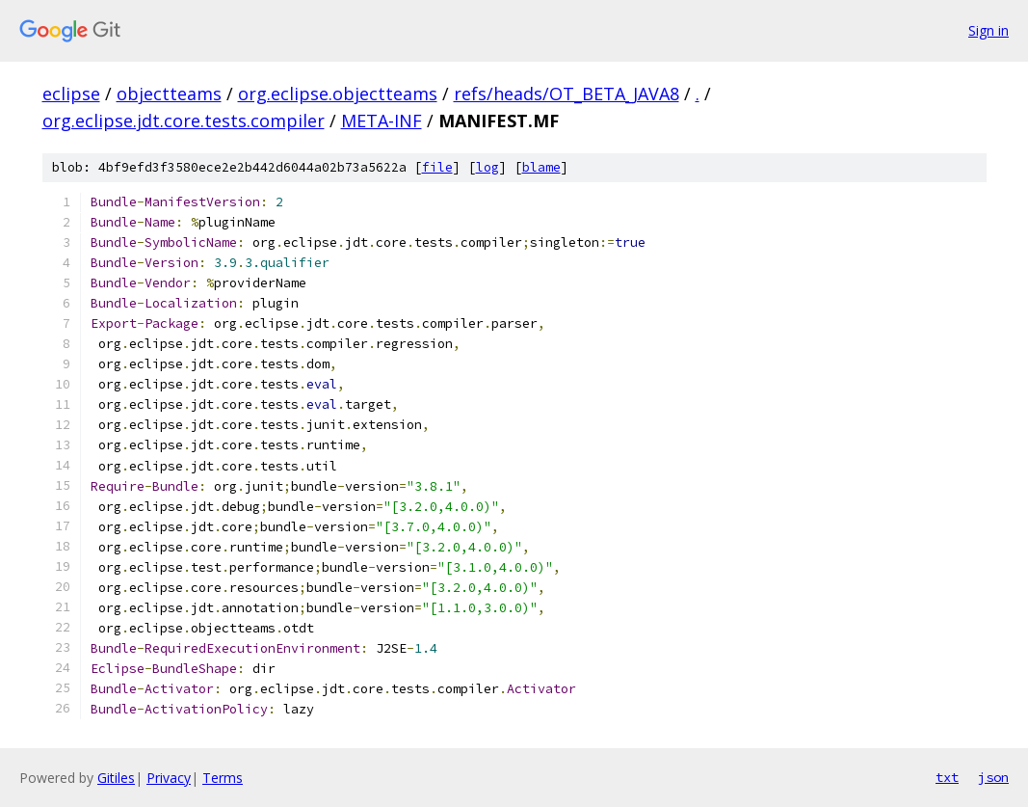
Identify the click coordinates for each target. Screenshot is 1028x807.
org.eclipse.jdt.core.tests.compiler (183, 120)
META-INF (381, 120)
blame (541, 167)
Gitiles (116, 777)
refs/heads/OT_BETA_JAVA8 (566, 93)
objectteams (169, 93)
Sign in (988, 30)
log (487, 167)
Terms (222, 777)
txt (947, 777)
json (993, 777)
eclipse (71, 93)
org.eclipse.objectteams (337, 93)
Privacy (168, 777)
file (437, 167)
